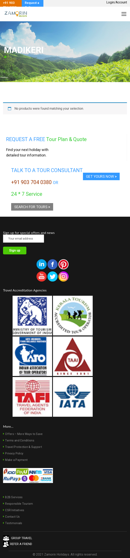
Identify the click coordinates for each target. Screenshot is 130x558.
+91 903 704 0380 (31, 182)
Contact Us (12, 516)
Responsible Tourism (19, 503)
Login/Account (116, 2)
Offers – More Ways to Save (24, 434)
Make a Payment (16, 460)
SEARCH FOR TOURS (32, 207)
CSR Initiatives (14, 510)
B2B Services (14, 497)
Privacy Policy (14, 453)
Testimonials (13, 523)
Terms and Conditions (19, 440)
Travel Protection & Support (23, 447)
